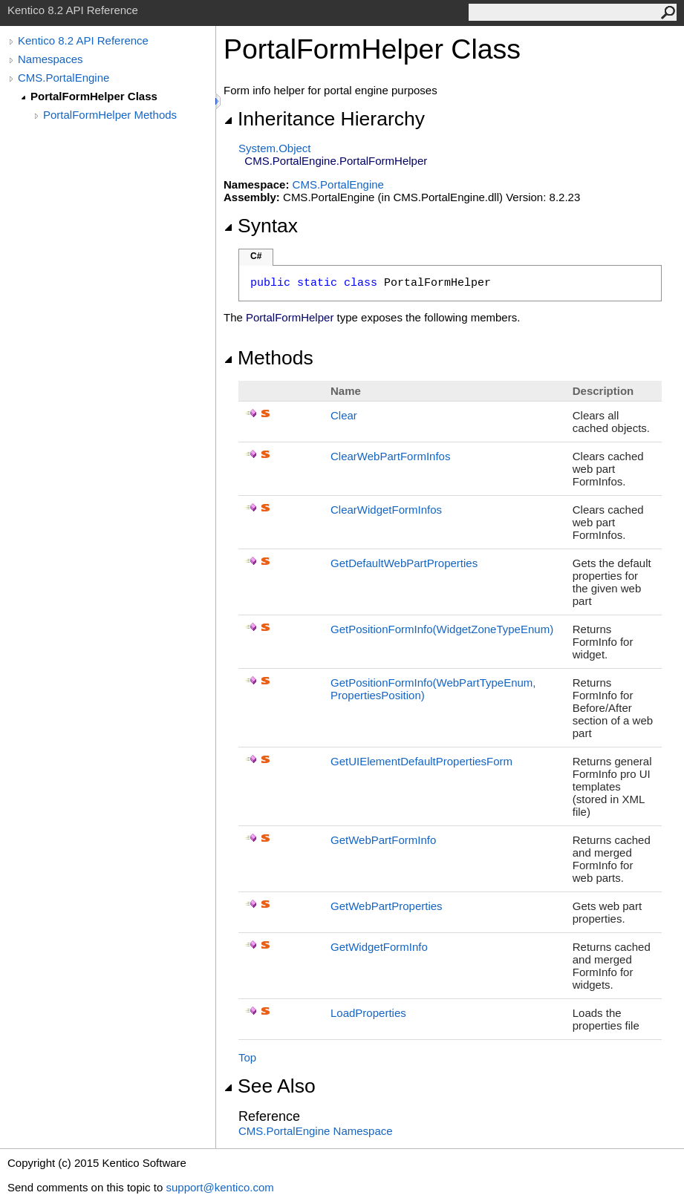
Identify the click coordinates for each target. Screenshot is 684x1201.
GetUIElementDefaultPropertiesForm (421, 761)
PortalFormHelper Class (93, 96)
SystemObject (274, 148)
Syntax (261, 226)
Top (247, 1057)
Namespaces (50, 59)
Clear (343, 415)
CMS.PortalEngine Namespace (315, 1131)
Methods (268, 358)
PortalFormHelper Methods (110, 114)
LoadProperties (368, 1013)
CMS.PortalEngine (63, 77)
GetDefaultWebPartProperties (404, 563)
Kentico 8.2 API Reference (83, 40)
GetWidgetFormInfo (379, 946)
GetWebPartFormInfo (383, 840)
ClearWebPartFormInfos (390, 456)
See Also (270, 1086)
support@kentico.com (219, 1187)
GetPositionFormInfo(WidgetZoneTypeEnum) (441, 629)
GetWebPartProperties (386, 906)
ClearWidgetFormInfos (386, 509)
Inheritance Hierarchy (324, 119)
